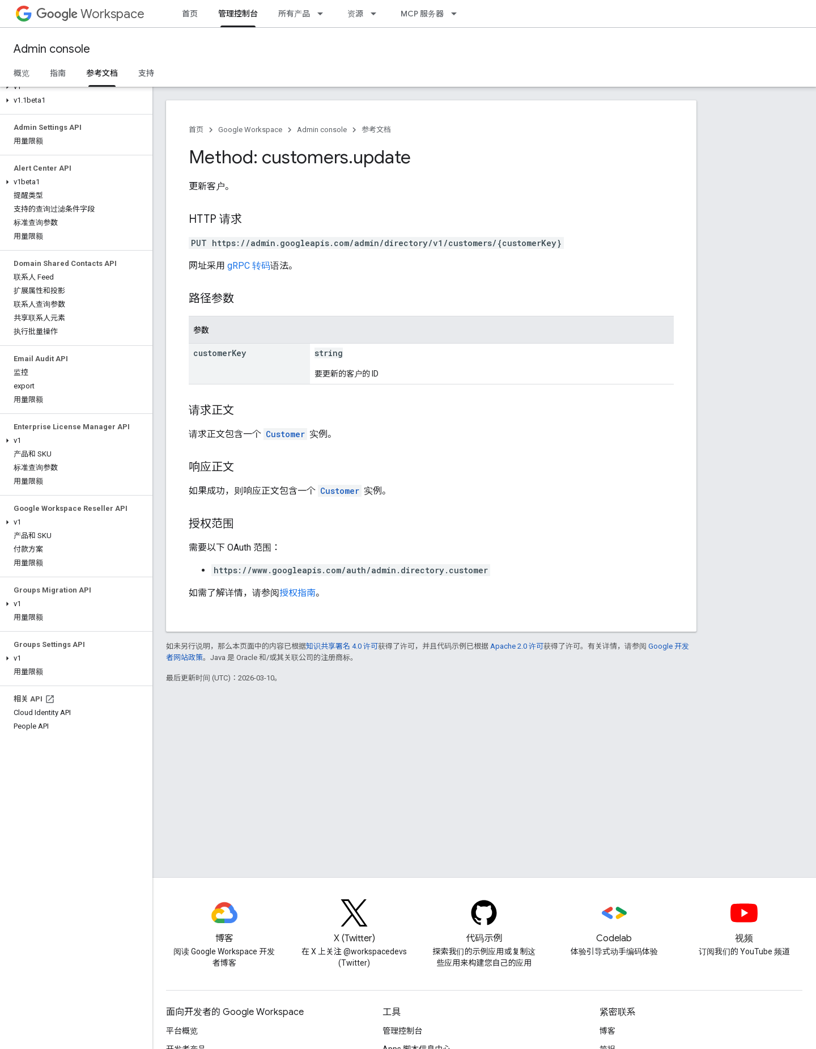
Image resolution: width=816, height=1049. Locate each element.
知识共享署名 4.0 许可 (342, 646)
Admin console (52, 49)
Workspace (90, 14)
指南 (58, 73)
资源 (355, 14)
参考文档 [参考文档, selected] (102, 73)
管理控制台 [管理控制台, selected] (238, 14)
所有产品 (294, 14)
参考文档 (376, 129)
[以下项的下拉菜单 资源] (376, 13)
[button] (74, 87)
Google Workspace (250, 129)
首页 (190, 14)
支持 (146, 73)
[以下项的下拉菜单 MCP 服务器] (457, 13)
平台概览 (182, 1030)
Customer (285, 434)
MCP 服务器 (422, 14)
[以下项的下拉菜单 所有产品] (323, 13)
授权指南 (297, 592)
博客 (607, 1030)
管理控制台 (402, 1030)
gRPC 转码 (248, 265)
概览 (21, 73)
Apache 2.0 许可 (516, 646)
